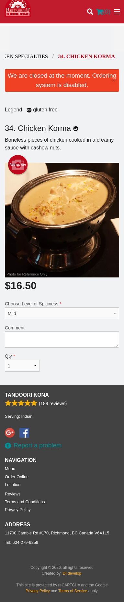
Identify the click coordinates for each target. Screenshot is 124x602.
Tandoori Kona (27, 395)
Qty (22, 362)
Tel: (21, 542)
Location (12, 484)
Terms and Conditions (25, 501)
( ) (103, 12)
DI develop (72, 573)
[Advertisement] (62, 39)
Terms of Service (72, 591)
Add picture (18, 164)
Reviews (12, 494)
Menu (10, 468)
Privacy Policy (18, 509)
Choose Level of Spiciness (62, 310)
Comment (62, 336)
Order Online (16, 476)
